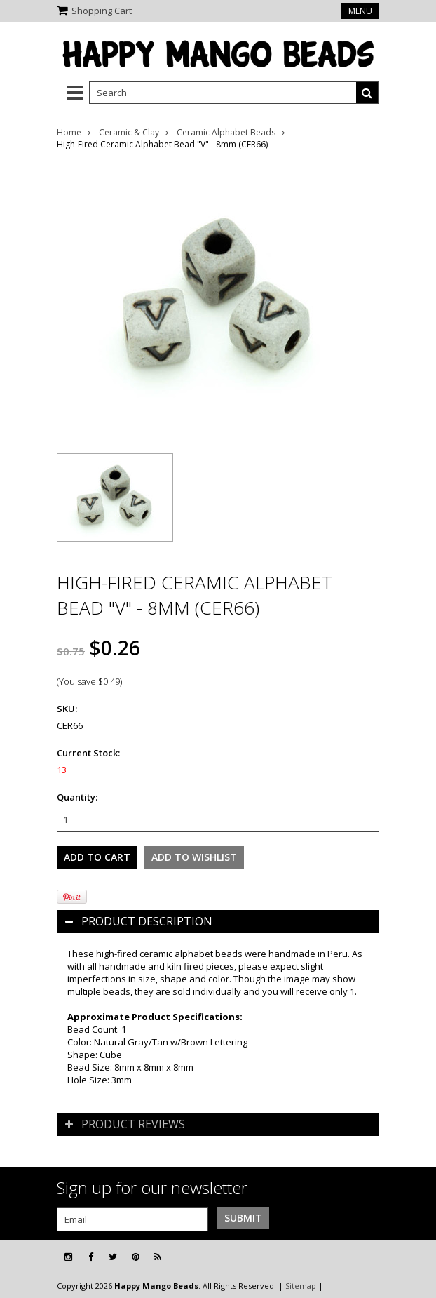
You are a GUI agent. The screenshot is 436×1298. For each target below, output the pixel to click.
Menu (360, 11)
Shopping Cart (101, 10)
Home (69, 132)
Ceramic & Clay (129, 132)
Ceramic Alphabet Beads (226, 132)
